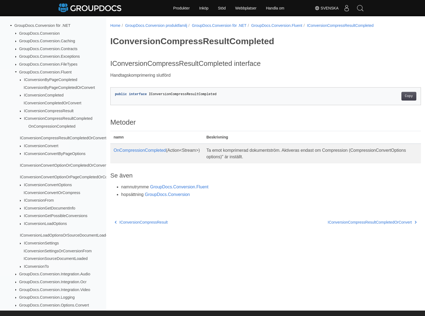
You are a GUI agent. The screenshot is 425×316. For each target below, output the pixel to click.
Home (115, 25)
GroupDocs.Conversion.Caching (47, 41)
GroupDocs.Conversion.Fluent (45, 72)
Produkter (181, 8)
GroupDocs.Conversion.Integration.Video (54, 290)
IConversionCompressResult (48, 111)
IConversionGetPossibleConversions (55, 216)
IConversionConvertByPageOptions (54, 153)
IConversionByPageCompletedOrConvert (59, 87)
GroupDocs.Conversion (39, 33)
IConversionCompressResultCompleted (58, 118)
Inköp (203, 8)
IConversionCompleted (43, 95)
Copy (387, 96)
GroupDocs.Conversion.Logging (47, 297)
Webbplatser (245, 8)
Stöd (222, 8)
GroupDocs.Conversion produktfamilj (156, 25)
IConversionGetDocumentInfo (49, 208)
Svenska (327, 8)
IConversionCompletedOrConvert (52, 103)
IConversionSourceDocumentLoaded (56, 258)
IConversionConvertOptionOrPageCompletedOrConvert (68, 177)
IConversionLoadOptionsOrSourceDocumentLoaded (65, 235)
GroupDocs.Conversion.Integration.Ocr (53, 282)
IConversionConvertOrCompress (52, 193)
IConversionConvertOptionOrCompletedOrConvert (63, 165)
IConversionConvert (41, 146)
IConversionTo (36, 266)
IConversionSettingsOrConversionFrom (58, 251)
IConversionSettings (41, 243)
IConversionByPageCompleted (50, 80)
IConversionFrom (39, 200)
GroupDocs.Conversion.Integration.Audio (54, 274)
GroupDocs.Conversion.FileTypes (48, 64)
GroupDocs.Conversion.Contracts (48, 49)
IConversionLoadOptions (45, 223)
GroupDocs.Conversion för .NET (42, 25)
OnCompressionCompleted (52, 126)
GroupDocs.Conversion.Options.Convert (54, 305)
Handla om (275, 8)
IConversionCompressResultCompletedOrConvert (63, 138)
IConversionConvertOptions (48, 185)
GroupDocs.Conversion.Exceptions (49, 56)
